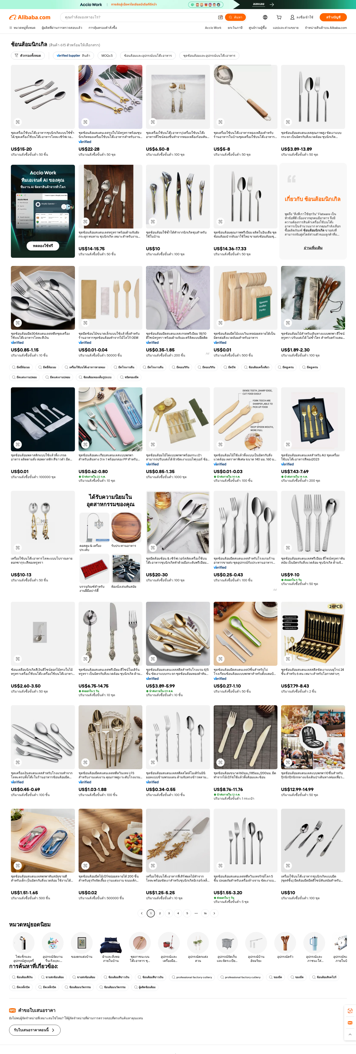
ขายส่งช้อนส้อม (52, 977)
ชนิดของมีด (129, 377)
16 (205, 913)
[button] (220, 17)
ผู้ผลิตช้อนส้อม (145, 987)
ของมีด (275, 977)
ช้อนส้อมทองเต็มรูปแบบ (95, 377)
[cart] (280, 18)
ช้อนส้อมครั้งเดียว (256, 367)
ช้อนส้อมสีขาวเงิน (116, 977)
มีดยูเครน (286, 367)
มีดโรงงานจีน (124, 367)
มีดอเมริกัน (180, 367)
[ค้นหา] (235, 17)
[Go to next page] (214, 913)
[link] (350, 1011)
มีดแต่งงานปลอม (24, 377)
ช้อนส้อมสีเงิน (22, 977)
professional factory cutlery (192, 977)
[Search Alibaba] (139, 17)
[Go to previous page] (142, 913)
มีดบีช (229, 367)
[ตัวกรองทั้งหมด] (28, 55)
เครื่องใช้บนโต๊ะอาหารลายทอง (85, 367)
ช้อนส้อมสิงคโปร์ (324, 977)
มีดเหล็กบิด (21, 987)
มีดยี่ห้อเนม (21, 367)
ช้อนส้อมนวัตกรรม (78, 987)
